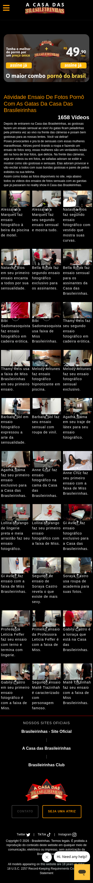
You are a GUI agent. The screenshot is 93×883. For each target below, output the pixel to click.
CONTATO (25, 811)
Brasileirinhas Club (47, 765)
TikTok (45, 834)
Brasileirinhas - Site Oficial (46, 731)
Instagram (67, 834)
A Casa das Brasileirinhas (46, 748)
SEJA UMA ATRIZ (62, 811)
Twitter (24, 834)
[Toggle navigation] (6, 8)
